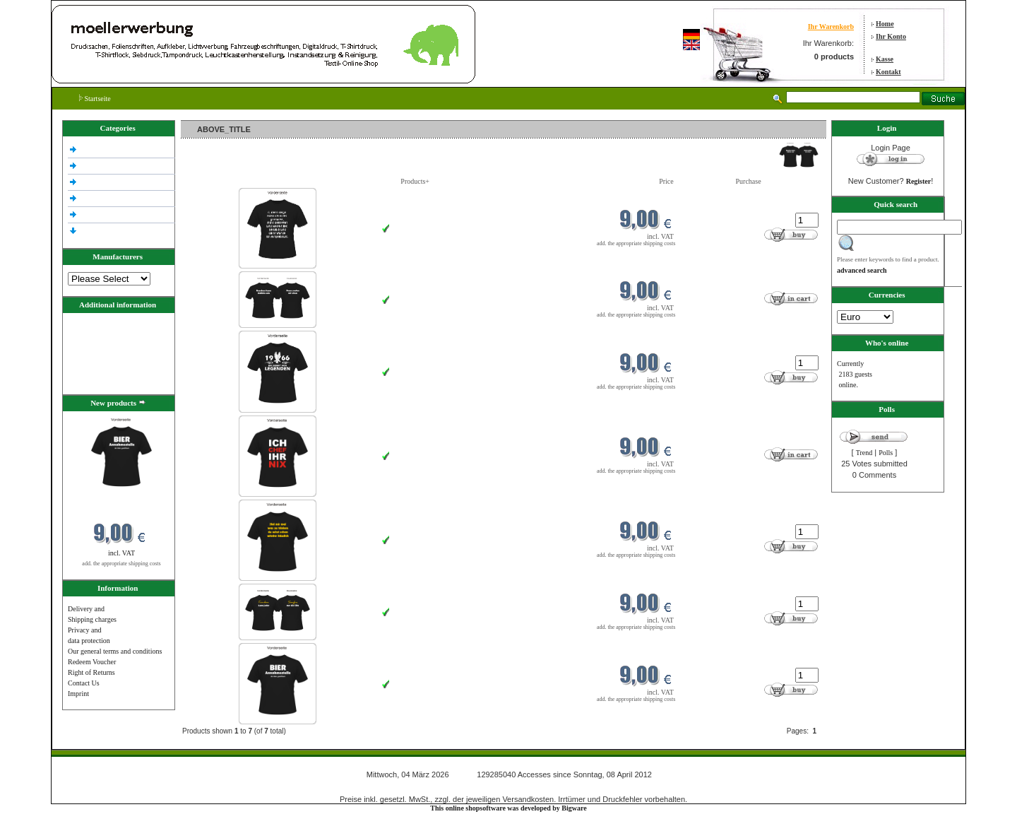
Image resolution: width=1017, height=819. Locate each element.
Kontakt (888, 72)
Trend (864, 452)
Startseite (95, 98)
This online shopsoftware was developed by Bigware (508, 808)
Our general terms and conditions (115, 651)
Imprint (78, 693)
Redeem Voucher (92, 662)
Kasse (884, 59)
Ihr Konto (891, 36)
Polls (886, 452)
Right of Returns (91, 672)
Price (666, 181)
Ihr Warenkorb (831, 26)
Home (885, 24)
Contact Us (84, 683)
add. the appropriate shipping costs (121, 563)
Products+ (414, 181)
